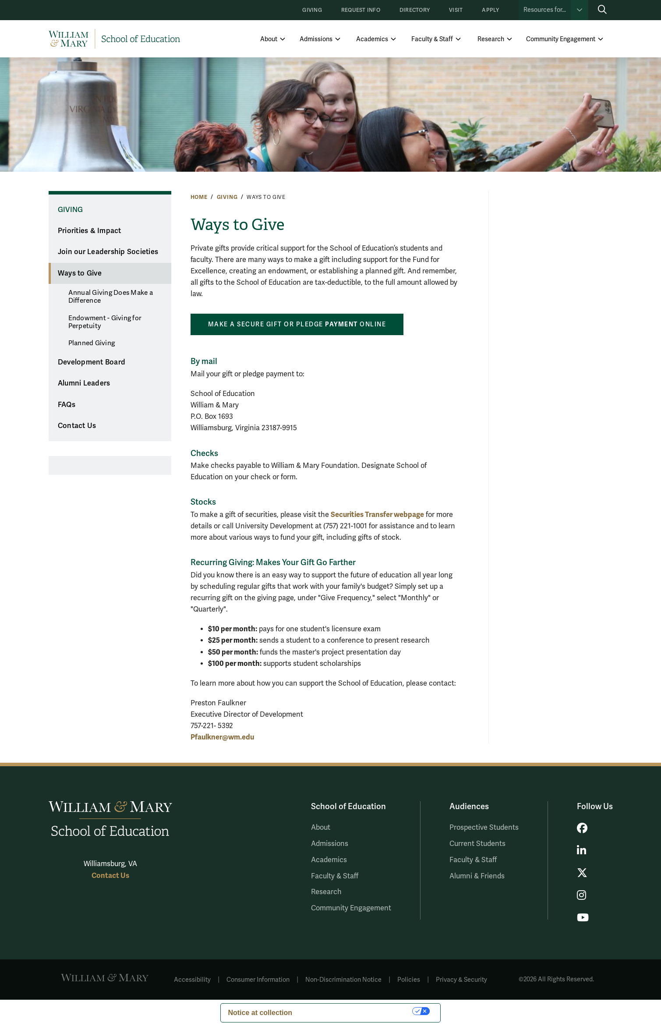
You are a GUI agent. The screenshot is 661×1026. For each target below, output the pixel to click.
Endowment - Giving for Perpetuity (105, 322)
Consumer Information (258, 980)
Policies (408, 980)
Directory (414, 10)
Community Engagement (560, 39)
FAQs (66, 404)
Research (490, 39)
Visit (456, 10)
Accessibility (192, 980)
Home (199, 197)
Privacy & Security (461, 980)
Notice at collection (260, 1012)
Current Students (477, 843)
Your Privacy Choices (356, 1011)
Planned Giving (91, 343)
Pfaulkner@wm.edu (222, 737)
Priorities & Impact (89, 230)
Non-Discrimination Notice (343, 980)
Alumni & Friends (477, 876)
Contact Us (77, 425)
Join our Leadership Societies (108, 252)
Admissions (316, 39)
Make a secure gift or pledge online (297, 324)
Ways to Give (80, 273)
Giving (312, 10)
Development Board (91, 362)
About (268, 39)
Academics (372, 39)
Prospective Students (484, 827)
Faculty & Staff (432, 39)
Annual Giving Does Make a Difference (110, 296)
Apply (490, 10)
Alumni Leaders (84, 383)
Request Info (360, 10)
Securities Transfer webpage (377, 514)
